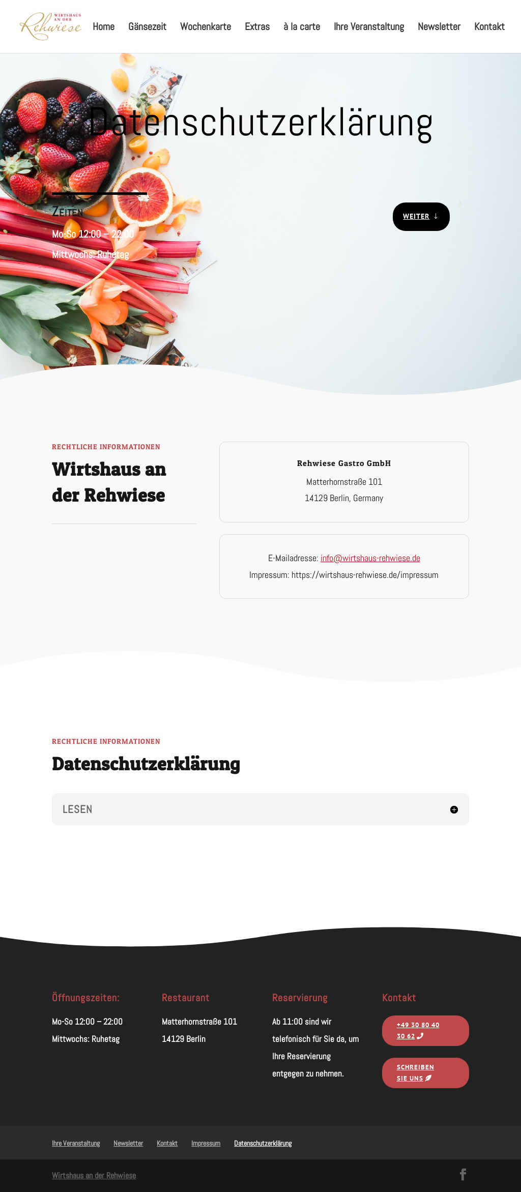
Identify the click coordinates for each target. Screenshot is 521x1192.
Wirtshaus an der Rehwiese (94, 1175)
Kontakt (489, 28)
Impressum (205, 1143)
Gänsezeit (147, 28)
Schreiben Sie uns (416, 1073)
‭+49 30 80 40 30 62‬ (418, 1030)
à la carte (301, 28)
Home (103, 28)
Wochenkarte (205, 28)
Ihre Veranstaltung (369, 28)
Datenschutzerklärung (263, 1143)
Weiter (416, 216)
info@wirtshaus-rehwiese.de (370, 558)
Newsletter (439, 28)
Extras (257, 28)
